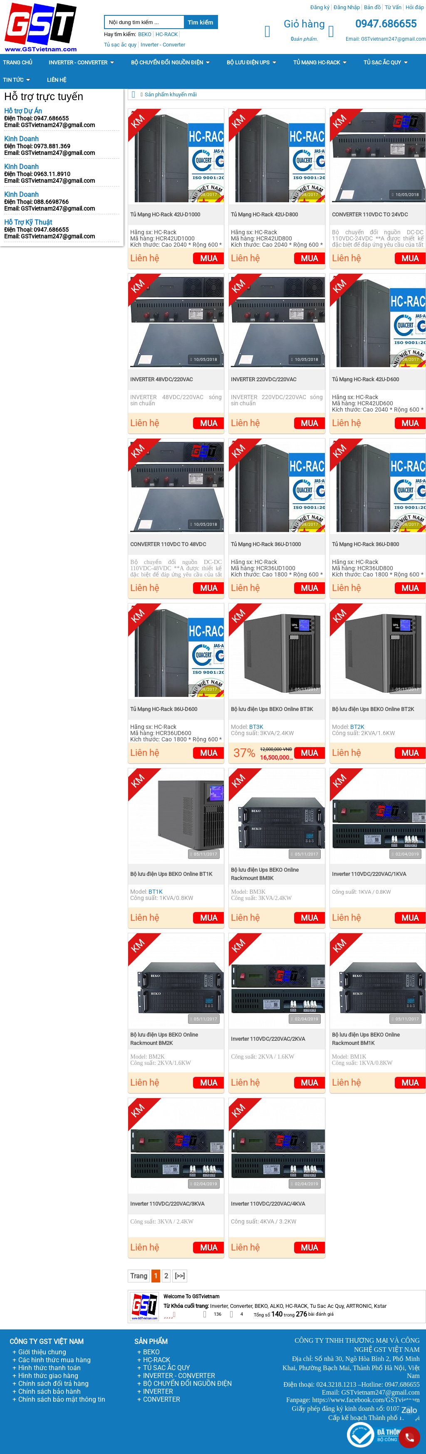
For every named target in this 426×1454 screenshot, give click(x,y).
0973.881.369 (52, 146)
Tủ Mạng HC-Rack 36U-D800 (365, 544)
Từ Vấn (393, 7)
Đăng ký (319, 7)
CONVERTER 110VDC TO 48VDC (168, 544)
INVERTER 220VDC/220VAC (263, 379)
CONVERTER (161, 1399)
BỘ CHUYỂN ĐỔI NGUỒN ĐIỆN (187, 1384)
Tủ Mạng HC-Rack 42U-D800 (264, 214)
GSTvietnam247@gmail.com (58, 125)
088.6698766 (51, 202)
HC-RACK (156, 1360)
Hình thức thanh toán (49, 1368)
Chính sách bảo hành (49, 1391)
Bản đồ (372, 7)
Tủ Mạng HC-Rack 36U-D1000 (266, 544)
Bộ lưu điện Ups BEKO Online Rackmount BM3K (265, 874)
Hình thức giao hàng (48, 1376)
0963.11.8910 (52, 174)
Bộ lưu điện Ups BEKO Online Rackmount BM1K (366, 1039)
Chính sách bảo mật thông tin (61, 1399)
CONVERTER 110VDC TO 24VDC (370, 214)
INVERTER (158, 1391)
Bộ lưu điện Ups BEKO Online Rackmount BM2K (164, 1039)
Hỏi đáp (415, 7)
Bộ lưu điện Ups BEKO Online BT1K (171, 874)
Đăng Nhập (347, 7)
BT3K (256, 726)
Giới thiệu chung (42, 1352)
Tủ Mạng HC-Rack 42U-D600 (365, 379)
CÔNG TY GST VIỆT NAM (47, 1342)
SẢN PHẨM (151, 1342)
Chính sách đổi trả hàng (53, 1384)
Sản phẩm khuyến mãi (171, 94)
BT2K (357, 726)
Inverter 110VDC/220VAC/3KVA (167, 1204)
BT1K (156, 891)
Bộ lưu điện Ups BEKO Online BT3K (272, 709)
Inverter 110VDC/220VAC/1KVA (369, 874)
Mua (208, 258)
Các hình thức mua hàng (54, 1360)
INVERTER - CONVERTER (179, 1376)
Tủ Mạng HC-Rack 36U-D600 (163, 709)
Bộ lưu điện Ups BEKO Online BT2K (373, 709)
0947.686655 (51, 118)
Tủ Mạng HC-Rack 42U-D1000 (165, 214)
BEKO (151, 1352)
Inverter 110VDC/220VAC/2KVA (268, 1039)
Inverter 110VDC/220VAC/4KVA (268, 1204)
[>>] (180, 1276)
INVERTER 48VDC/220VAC (161, 379)
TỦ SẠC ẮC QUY (166, 1368)
